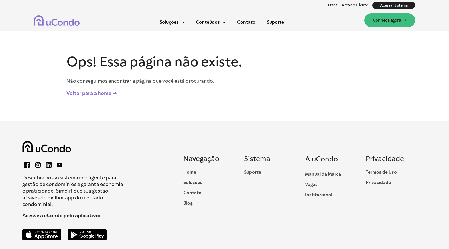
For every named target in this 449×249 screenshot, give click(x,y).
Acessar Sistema (394, 5)
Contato (246, 22)
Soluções (192, 182)
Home (189, 172)
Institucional (318, 195)
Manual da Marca (323, 174)
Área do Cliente (355, 5)
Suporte (275, 22)
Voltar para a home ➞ (91, 93)
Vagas (311, 184)
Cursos (331, 5)
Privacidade (378, 182)
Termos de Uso (381, 172)
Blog (187, 203)
